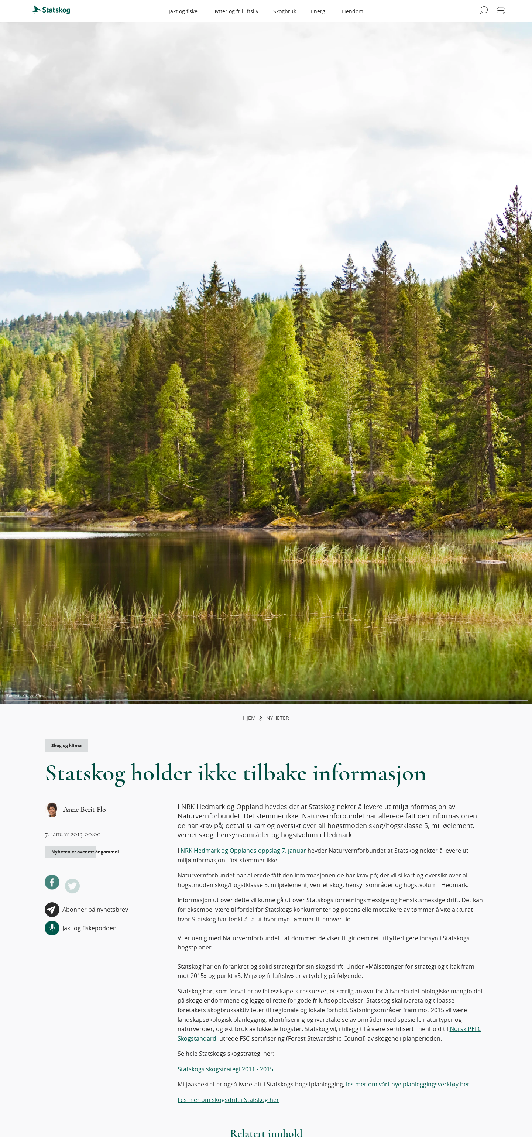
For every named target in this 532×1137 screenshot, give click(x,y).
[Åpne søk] (482, 11)
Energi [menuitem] (319, 11)
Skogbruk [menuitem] (284, 11)
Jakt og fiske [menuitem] (183, 11)
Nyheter (277, 718)
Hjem (249, 718)
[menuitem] (54, 11)
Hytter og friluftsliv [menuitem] (235, 11)
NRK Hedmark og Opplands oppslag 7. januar (244, 850)
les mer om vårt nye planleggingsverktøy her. (408, 1084)
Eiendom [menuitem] (352, 11)
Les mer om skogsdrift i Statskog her (228, 1100)
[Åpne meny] (501, 11)
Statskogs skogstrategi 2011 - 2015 (225, 1069)
